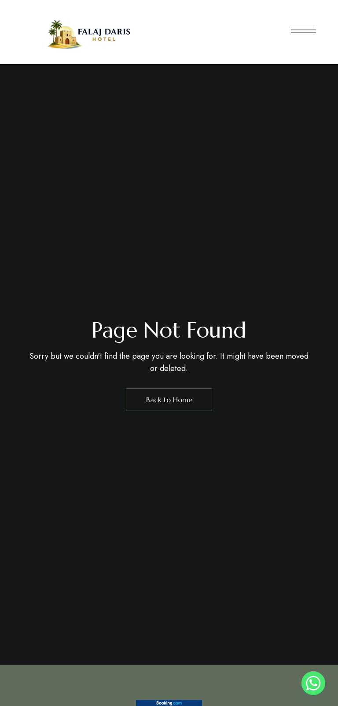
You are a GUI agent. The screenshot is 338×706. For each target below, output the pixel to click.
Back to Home (169, 399)
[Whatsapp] (313, 683)
